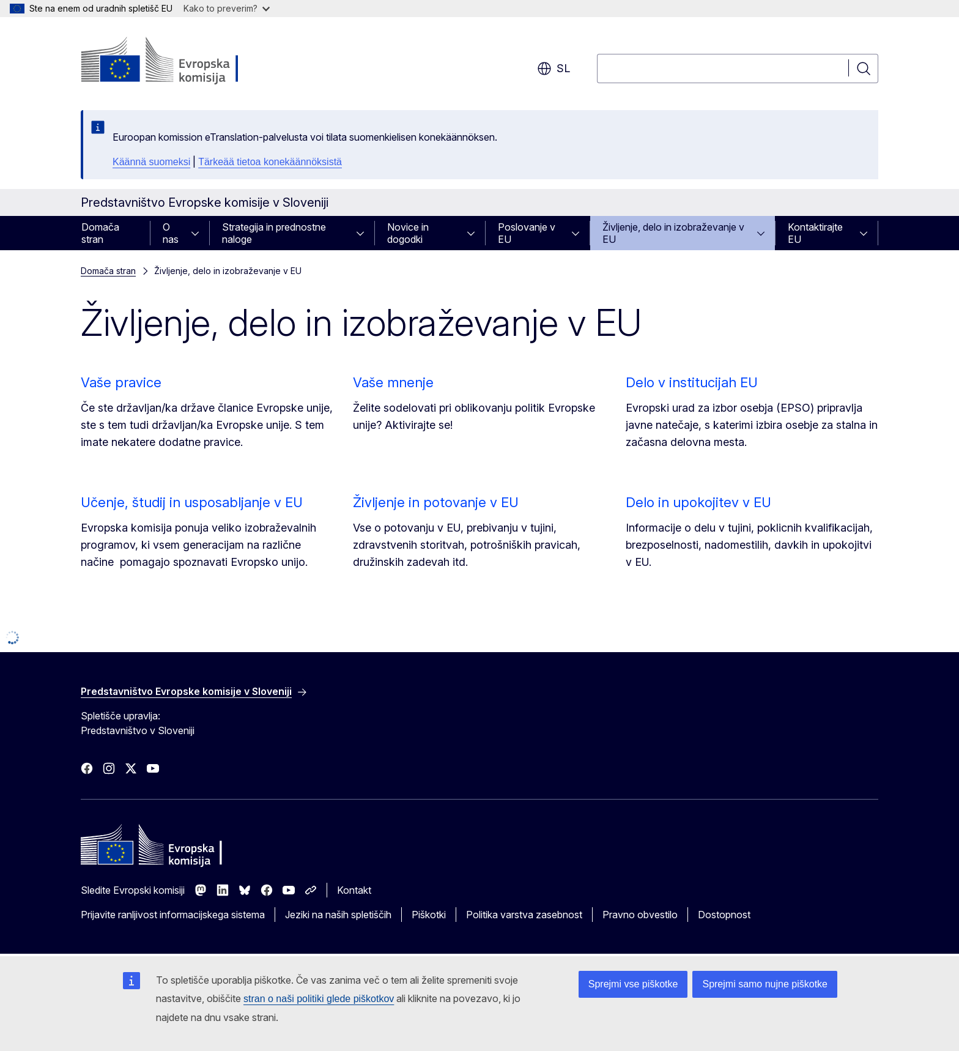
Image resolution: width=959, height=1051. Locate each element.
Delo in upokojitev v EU (698, 502)
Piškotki (429, 914)
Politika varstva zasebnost (524, 914)
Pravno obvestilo (640, 914)
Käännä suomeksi (151, 162)
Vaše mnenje (393, 382)
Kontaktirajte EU (815, 233)
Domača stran (100, 233)
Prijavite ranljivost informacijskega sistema (173, 914)
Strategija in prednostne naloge (274, 233)
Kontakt (354, 890)
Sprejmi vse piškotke (633, 984)
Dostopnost (724, 914)
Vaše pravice (121, 382)
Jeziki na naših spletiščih (338, 914)
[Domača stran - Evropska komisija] (179, 61)
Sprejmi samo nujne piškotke (765, 984)
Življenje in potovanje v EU (436, 502)
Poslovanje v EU (526, 233)
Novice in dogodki (408, 233)
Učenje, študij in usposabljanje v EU (192, 502)
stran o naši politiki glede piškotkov (318, 998)
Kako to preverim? (226, 8)
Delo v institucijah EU (692, 382)
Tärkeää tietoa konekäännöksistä (270, 162)
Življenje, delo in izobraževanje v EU (673, 233)
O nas (171, 233)
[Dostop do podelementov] (198, 233)
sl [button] (553, 68)
